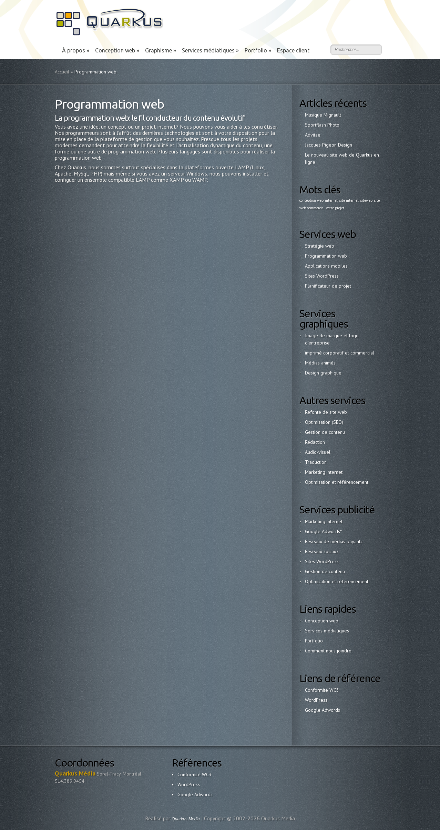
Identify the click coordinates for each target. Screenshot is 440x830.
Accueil (62, 72)
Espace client (293, 50)
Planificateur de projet (328, 286)
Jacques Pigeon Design (328, 145)
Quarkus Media (185, 819)
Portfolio (258, 50)
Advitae (312, 135)
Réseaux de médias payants (333, 541)
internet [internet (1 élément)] (331, 200)
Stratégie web (319, 246)
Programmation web (326, 256)
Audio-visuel (317, 452)
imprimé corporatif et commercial (339, 353)
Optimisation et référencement (336, 482)
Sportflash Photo (322, 125)
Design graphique (323, 373)
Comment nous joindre (328, 651)
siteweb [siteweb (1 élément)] (366, 200)
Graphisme (160, 50)
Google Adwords (322, 710)
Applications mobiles (326, 266)
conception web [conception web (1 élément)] (311, 200)
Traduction (316, 462)
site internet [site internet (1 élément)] (349, 200)
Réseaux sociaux (322, 551)
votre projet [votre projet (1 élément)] (335, 208)
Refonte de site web (326, 412)
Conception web (117, 50)
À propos (75, 50)
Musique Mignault (323, 115)
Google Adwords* (323, 531)
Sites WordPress (322, 276)
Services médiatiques (210, 50)
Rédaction (315, 442)
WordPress (316, 700)
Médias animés (320, 363)
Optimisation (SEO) (324, 422)
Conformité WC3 (322, 690)
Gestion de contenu (325, 432)
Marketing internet (323, 472)
